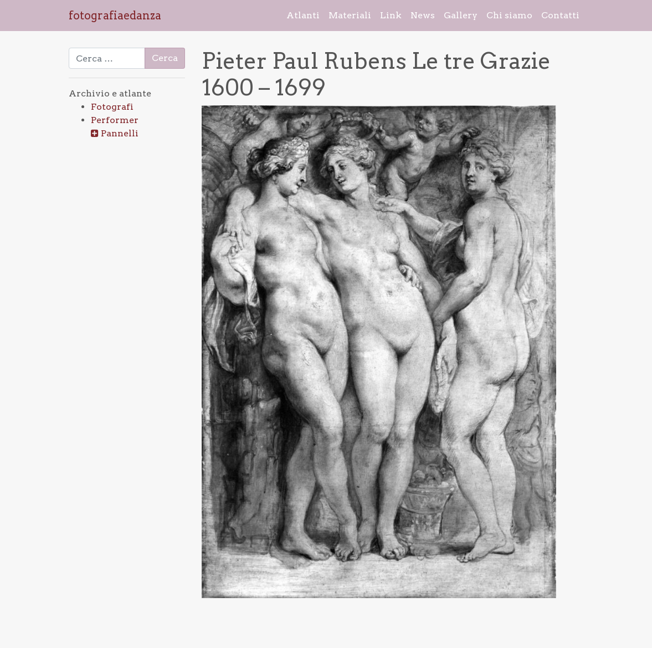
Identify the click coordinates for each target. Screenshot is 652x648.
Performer (114, 120)
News (422, 15)
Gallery (461, 15)
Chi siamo (509, 15)
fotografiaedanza (115, 15)
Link (391, 15)
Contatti (560, 15)
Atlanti (303, 15)
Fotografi (112, 106)
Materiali (349, 15)
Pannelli (119, 133)
